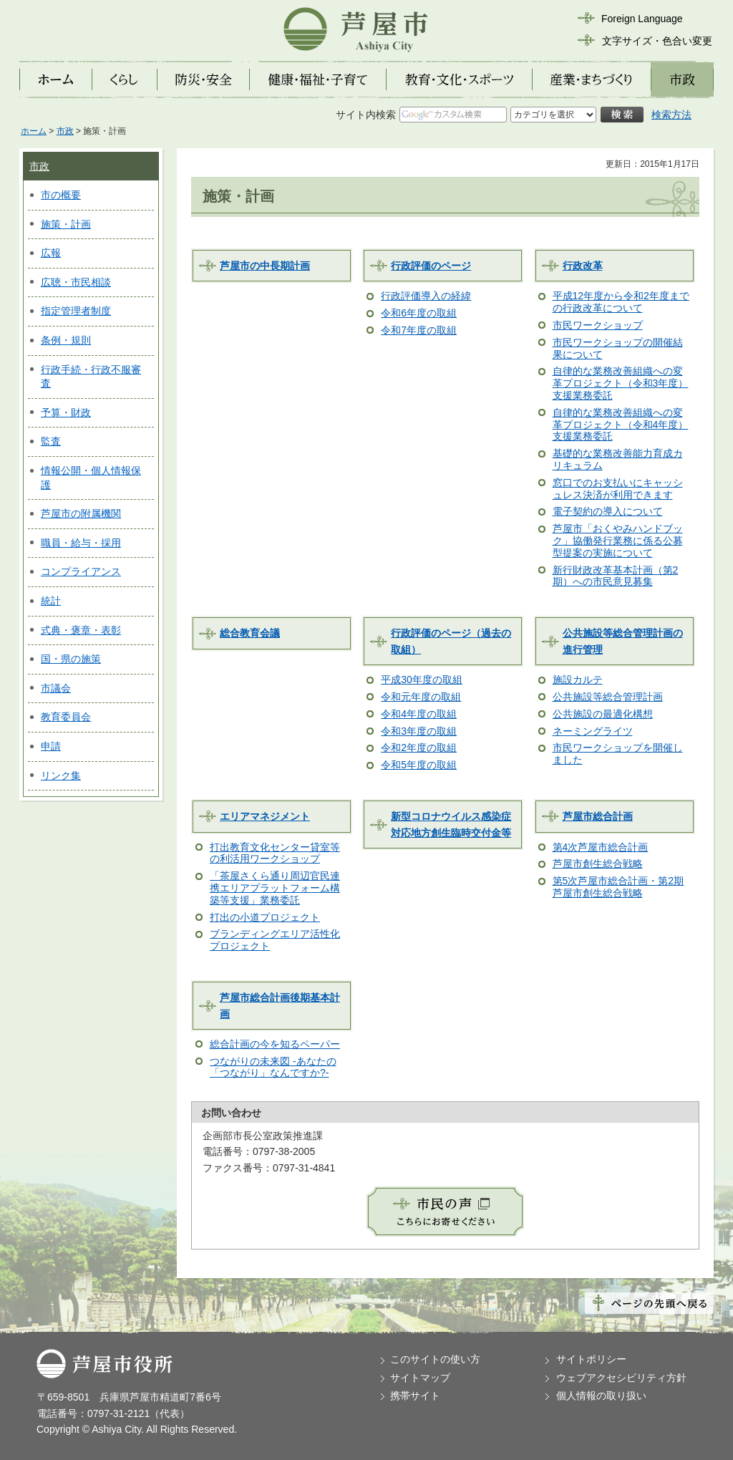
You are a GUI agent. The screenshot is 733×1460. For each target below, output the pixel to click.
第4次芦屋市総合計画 (601, 847)
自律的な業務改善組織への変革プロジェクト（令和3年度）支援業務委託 (621, 383)
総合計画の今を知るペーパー (275, 1044)
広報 (51, 252)
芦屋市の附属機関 (81, 513)
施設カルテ (578, 679)
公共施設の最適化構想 (603, 714)
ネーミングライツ (593, 731)
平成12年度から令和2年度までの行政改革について (621, 302)
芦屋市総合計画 (598, 816)
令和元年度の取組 (421, 696)
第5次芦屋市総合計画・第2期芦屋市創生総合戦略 (618, 887)
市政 (65, 131)
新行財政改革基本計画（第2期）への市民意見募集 (616, 576)
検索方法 (671, 114)
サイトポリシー (591, 1359)
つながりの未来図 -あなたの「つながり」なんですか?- (273, 1067)
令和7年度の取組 (419, 330)
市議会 (56, 688)
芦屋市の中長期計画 (265, 265)
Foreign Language (642, 18)
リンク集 (61, 775)
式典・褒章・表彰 (81, 630)
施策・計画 (66, 224)
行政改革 (583, 265)
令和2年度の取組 (419, 747)
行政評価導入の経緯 (426, 295)
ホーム (34, 131)
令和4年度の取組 (419, 714)
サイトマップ (420, 1377)
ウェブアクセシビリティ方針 (621, 1377)
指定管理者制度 (76, 310)
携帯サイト (415, 1395)
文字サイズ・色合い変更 (657, 41)
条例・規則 (66, 340)
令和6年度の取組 (419, 313)
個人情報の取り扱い (601, 1395)
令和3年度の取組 (419, 731)
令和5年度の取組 (419, 764)
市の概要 (61, 194)
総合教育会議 (250, 633)
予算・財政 (66, 412)
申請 (51, 746)
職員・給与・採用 (81, 542)
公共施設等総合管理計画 (608, 696)
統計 (51, 600)
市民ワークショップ (598, 325)
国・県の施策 (71, 658)
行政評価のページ (431, 265)
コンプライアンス (81, 571)
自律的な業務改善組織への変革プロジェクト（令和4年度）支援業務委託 (621, 425)
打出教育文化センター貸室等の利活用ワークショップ (275, 853)
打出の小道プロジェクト (265, 917)
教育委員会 (66, 716)
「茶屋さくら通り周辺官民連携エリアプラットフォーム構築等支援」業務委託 (275, 888)
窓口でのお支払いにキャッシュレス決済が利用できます (618, 489)
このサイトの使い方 (435, 1359)
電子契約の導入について (608, 511)
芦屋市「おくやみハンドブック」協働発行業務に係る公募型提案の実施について (618, 541)
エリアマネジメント (265, 816)
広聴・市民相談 (76, 282)
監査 (51, 441)
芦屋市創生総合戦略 (598, 863)
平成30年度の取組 (421, 679)
